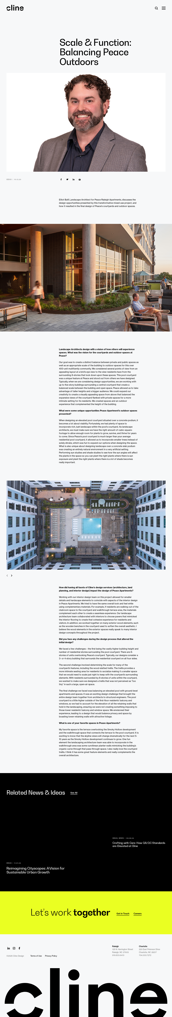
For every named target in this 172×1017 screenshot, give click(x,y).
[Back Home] (15, 9)
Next (11, 575)
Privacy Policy (51, 956)
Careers (138, 913)
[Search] (156, 8)
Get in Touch (123, 913)
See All (73, 792)
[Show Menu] (164, 8)
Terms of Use (36, 956)
